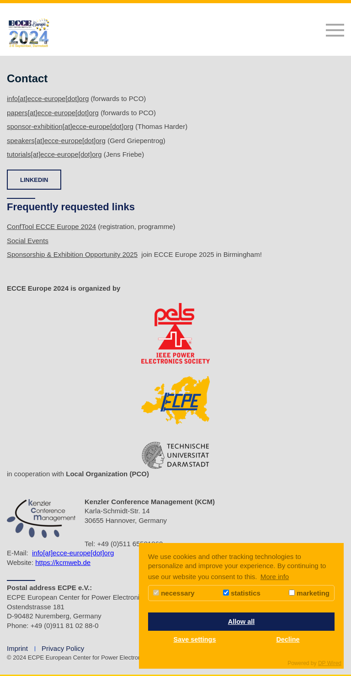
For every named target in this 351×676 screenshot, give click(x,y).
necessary (174, 593)
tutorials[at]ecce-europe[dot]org (54, 154)
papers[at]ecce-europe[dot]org (53, 113)
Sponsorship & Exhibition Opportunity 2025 (72, 254)
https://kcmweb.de (62, 562)
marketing (309, 593)
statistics (242, 593)
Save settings (195, 639)
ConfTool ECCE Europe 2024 (51, 226)
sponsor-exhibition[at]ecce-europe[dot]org (70, 126)
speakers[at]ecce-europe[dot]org (56, 140)
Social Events (27, 241)
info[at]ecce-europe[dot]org (48, 98)
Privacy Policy (63, 648)
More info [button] (275, 576)
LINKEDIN (34, 179)
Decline (287, 639)
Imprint (17, 648)
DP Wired (329, 663)
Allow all (241, 621)
